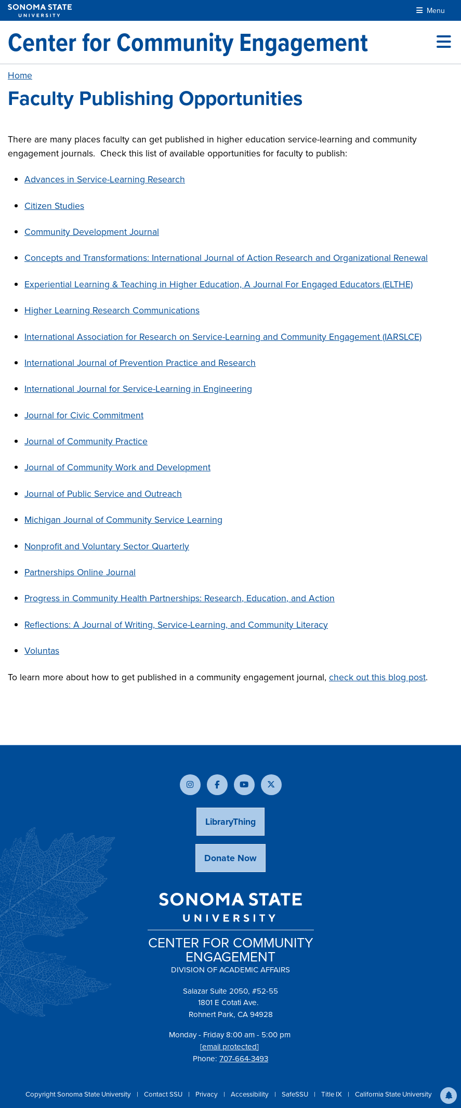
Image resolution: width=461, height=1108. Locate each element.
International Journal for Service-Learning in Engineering (138, 388)
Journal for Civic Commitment (83, 415)
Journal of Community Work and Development (117, 467)
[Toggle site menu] (444, 42)
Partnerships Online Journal (80, 572)
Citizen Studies (54, 206)
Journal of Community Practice (86, 441)
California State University (393, 1094)
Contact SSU (164, 1094)
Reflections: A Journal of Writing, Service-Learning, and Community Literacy (176, 624)
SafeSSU (296, 1094)
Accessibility (250, 1094)
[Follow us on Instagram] (190, 784)
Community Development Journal (91, 232)
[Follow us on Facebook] (217, 784)
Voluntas (41, 650)
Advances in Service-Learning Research (104, 179)
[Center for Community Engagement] (188, 42)
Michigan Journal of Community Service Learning (123, 519)
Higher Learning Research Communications (112, 310)
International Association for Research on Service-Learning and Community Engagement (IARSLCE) (223, 337)
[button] (448, 1095)
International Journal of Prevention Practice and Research (140, 363)
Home (20, 75)
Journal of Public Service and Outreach (103, 493)
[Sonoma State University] (40, 10)
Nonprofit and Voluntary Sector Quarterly (106, 546)
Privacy (207, 1094)
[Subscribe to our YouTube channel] (244, 784)
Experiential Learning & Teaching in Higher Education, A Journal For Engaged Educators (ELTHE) (218, 284)
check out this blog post (377, 677)
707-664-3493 (243, 1058)
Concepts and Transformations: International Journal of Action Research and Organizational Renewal (226, 258)
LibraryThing (230, 821)
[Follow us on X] (271, 784)
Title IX (332, 1094)
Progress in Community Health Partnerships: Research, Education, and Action (179, 598)
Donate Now (230, 858)
